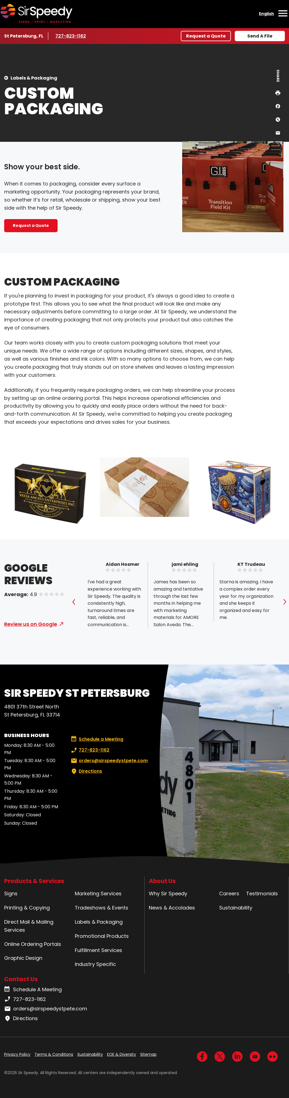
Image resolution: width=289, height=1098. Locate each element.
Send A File (259, 36)
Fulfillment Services (98, 950)
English (266, 13)
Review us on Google (30, 624)
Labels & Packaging (34, 78)
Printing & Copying (27, 907)
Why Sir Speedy (168, 893)
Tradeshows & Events (101, 907)
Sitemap (148, 1054)
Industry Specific (95, 964)
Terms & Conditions (53, 1054)
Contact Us (21, 979)
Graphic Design (23, 958)
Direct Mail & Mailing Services (28, 925)
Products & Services (34, 881)
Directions (86, 771)
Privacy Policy (17, 1054)
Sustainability (235, 907)
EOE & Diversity (121, 1054)
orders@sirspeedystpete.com (109, 760)
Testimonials (262, 893)
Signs (11, 893)
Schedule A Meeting (33, 989)
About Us (162, 881)
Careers (229, 893)
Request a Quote (206, 36)
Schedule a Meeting (97, 739)
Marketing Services (98, 893)
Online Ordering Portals (32, 944)
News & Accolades (172, 907)
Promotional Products (102, 936)
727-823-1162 (71, 36)
